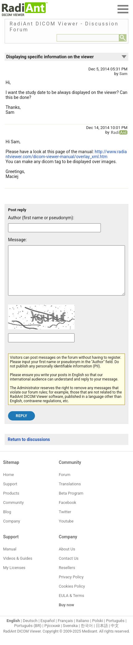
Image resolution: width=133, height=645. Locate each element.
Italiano (82, 630)
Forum (64, 484)
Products (11, 502)
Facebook (67, 511)
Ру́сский (52, 635)
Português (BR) (27, 635)
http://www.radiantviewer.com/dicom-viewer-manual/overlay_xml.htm (66, 154)
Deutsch (30, 630)
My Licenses (14, 577)
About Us (67, 558)
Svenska (70, 635)
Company (11, 530)
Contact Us (69, 567)
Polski (97, 630)
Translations (70, 493)
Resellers (67, 577)
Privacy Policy (71, 586)
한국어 (87, 635)
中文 (115, 635)
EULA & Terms (71, 605)
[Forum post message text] (66, 275)
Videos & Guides (17, 567)
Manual (9, 558)
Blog (7, 521)
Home (8, 484)
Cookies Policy (72, 595)
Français (65, 630)
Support (10, 493)
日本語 (102, 635)
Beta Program (71, 502)
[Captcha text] (41, 347)
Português (115, 630)
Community (13, 511)
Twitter (65, 521)
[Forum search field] (88, 38)
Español (48, 630)
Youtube (66, 530)
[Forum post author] (54, 227)
